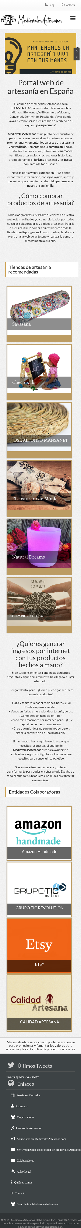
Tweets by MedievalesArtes (22, 1077)
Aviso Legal (24, 1171)
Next (77, 57)
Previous (77, 50)
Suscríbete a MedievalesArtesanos (37, 1204)
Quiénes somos (23, 1182)
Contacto (20, 1193)
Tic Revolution (59, 1220)
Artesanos (22, 1106)
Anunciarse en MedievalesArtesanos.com (41, 1139)
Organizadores (25, 1117)
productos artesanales (33, 215)
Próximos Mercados (28, 1095)
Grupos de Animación (29, 1128)
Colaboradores (25, 1160)
